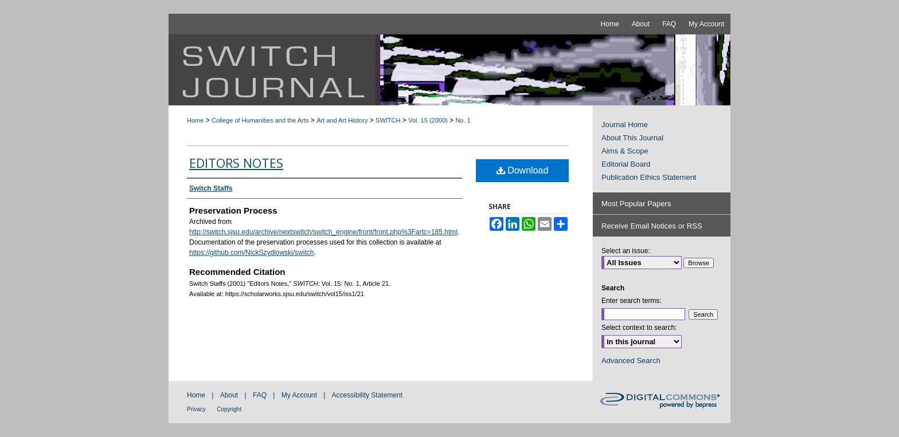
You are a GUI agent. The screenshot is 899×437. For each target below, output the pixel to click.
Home (195, 120)
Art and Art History (342, 120)
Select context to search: (639, 328)
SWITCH (388, 120)
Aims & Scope (624, 151)
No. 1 (462, 120)
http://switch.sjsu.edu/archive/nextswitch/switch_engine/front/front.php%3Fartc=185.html (323, 232)
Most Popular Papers (636, 203)
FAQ (260, 395)
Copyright (229, 409)
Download (523, 170)
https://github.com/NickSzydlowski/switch (251, 253)
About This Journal (632, 137)
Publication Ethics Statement (648, 177)
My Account (299, 395)
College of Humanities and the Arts (260, 120)
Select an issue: (625, 251)
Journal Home (624, 124)
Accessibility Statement (367, 395)
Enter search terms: (631, 301)
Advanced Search (630, 360)
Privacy (196, 409)
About (229, 395)
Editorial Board (625, 164)
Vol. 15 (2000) (428, 120)
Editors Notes (236, 162)
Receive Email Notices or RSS (651, 226)
